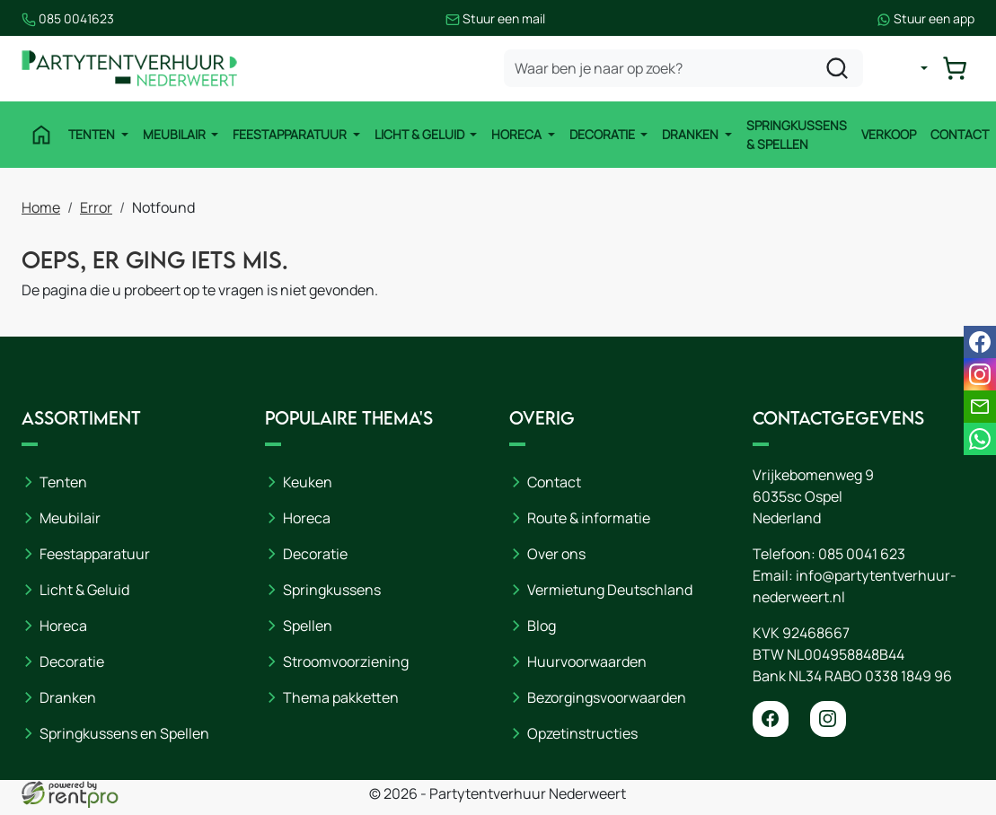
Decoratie (603, 134)
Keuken (307, 482)
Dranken (691, 134)
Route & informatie (588, 518)
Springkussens (332, 590)
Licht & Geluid (421, 134)
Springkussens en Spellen (124, 733)
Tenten (93, 134)
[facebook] (771, 719)
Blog (541, 625)
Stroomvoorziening (346, 661)
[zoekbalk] (683, 68)
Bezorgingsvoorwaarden (606, 697)
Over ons (556, 554)
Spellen (307, 625)
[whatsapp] (980, 439)
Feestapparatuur (291, 134)
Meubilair (175, 134)
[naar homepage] (129, 68)
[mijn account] (910, 68)
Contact (959, 134)
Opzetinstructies (582, 733)
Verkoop (888, 134)
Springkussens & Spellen (796, 135)
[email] (980, 406)
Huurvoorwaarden (587, 661)
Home (41, 207)
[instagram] (828, 719)
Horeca (517, 134)
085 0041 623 (861, 554)
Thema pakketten (341, 697)
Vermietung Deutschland (609, 590)
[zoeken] (837, 68)
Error (96, 207)
